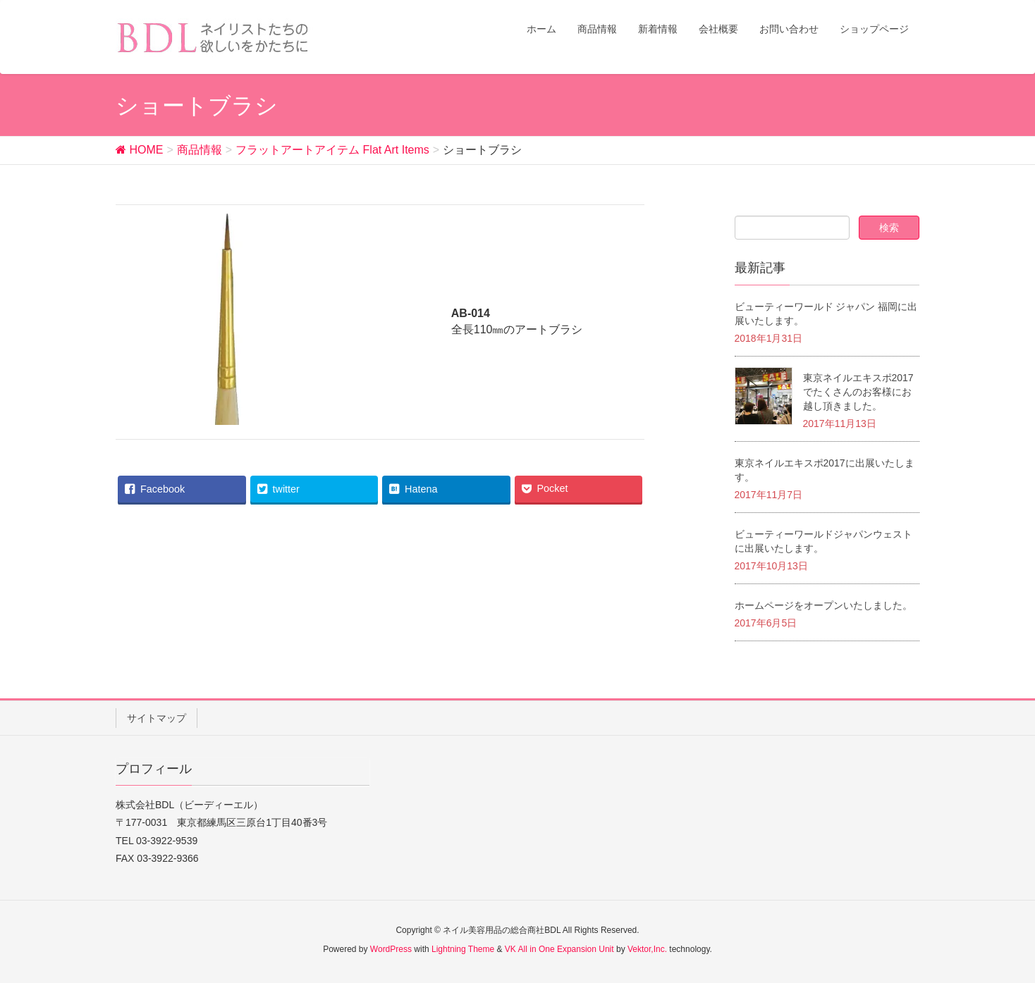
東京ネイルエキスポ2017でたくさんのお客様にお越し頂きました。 (858, 392)
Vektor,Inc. (647, 949)
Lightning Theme (462, 949)
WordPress (391, 949)
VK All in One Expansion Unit (559, 949)
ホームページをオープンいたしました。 (823, 605)
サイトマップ (156, 718)
